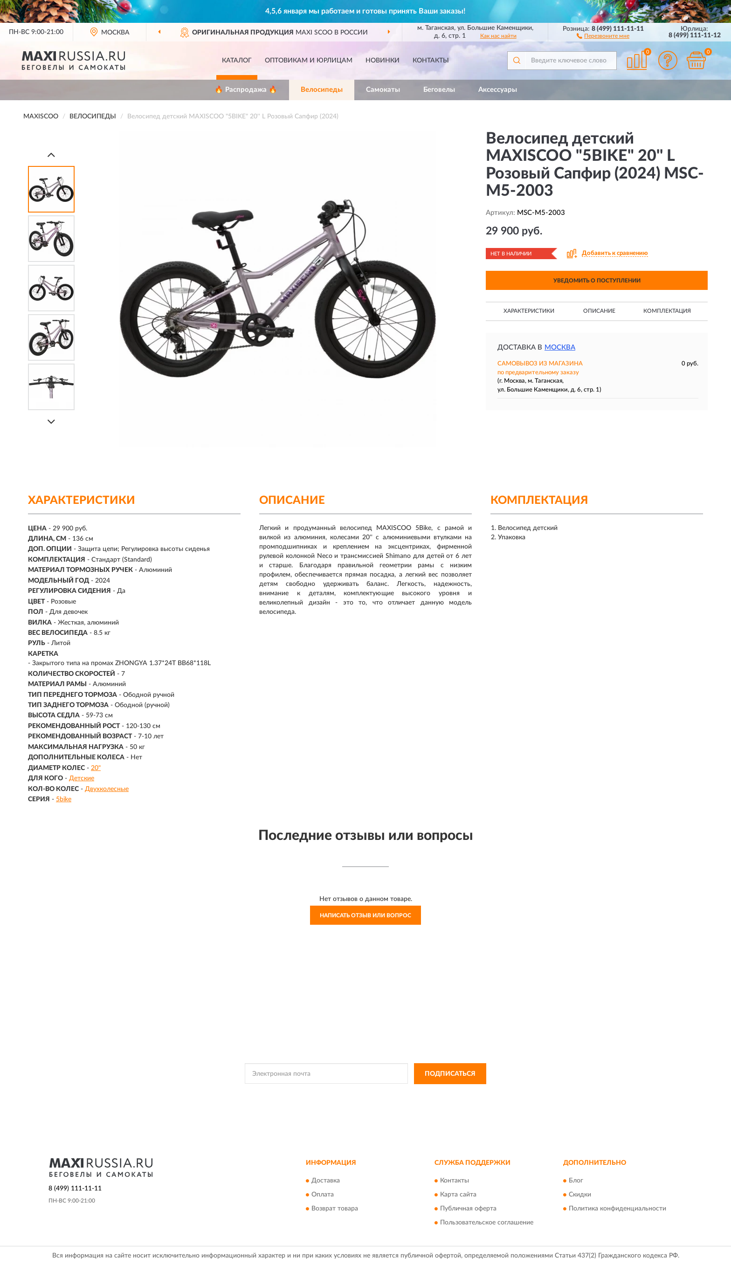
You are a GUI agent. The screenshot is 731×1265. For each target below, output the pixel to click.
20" (96, 768)
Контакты (431, 60)
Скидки (580, 1195)
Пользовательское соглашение (486, 1223)
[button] (603, 35)
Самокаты (383, 89)
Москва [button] (560, 347)
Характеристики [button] (528, 311)
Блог (576, 1181)
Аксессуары (497, 89)
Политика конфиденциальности (617, 1209)
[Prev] (51, 154)
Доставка (325, 1181)
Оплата (322, 1195)
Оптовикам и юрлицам (308, 60)
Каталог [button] (237, 60)
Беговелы (439, 89)
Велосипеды (322, 89)
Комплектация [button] (667, 311)
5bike (63, 799)
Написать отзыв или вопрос (365, 915)
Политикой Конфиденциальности (361, 1095)
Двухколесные (107, 789)
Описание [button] (599, 311)
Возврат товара (334, 1209)
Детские (81, 778)
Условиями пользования (443, 1095)
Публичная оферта (468, 1209)
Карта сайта (458, 1195)
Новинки (383, 60)
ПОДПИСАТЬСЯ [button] (450, 1074)
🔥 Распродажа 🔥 (245, 89)
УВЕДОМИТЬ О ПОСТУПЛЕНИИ (597, 280)
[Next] (51, 422)
